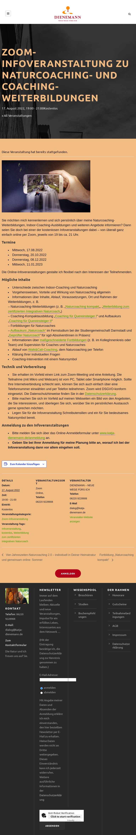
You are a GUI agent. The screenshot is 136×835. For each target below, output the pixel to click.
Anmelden (68, 573)
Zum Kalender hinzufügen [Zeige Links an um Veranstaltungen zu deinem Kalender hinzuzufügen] (25, 464)
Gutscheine (119, 604)
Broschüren (85, 595)
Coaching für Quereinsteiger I (76, 316)
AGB (115, 625)
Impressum (119, 634)
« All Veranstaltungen (17, 115)
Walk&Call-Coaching (42, 349)
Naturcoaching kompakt (82, 306)
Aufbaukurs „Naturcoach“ (28, 330)
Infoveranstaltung (11, 528)
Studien (83, 604)
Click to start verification (65, 816)
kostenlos (7, 532)
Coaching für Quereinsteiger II (30, 321)
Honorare (118, 595)
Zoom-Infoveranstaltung (15, 519)
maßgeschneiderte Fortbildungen (63, 340)
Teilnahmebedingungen (121, 614)
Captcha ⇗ (75, 820)
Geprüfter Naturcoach (24, 335)
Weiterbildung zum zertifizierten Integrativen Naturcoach (15, 537)
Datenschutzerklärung (100, 394)
